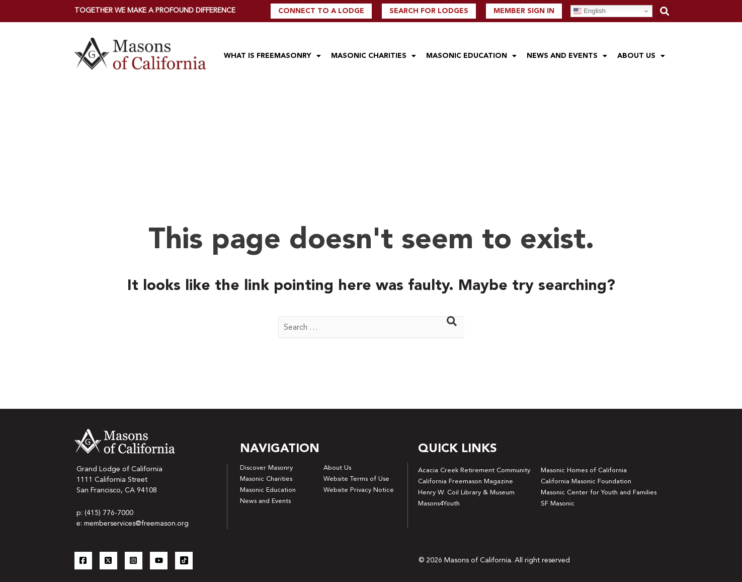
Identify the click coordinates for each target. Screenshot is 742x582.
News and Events (567, 55)
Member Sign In (523, 11)
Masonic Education (471, 55)
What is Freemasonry (272, 55)
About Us (641, 55)
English (589, 11)
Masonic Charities (373, 55)
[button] (664, 11)
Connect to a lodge (321, 11)
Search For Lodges (428, 11)
